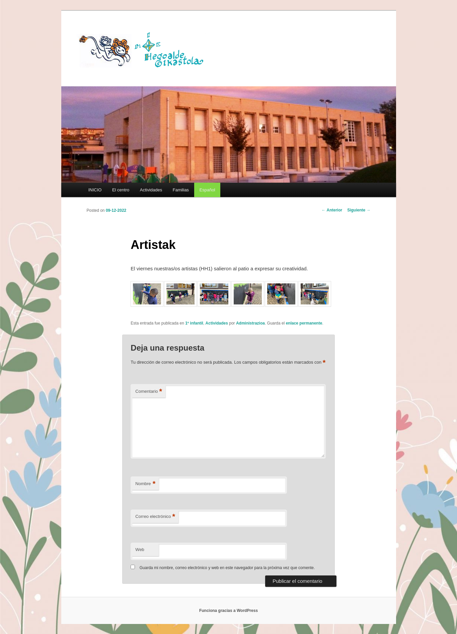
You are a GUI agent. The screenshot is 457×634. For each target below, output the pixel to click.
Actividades (151, 189)
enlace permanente (304, 323)
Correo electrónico (155, 517)
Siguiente (358, 210)
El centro (120, 189)
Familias (181, 189)
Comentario (148, 391)
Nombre (145, 484)
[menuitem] (207, 190)
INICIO (95, 189)
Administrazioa (250, 323)
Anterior (332, 210)
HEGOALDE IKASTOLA (144, 49)
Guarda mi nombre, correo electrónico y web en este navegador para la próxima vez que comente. (227, 567)
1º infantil (194, 323)
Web (139, 549)
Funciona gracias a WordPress (228, 610)
